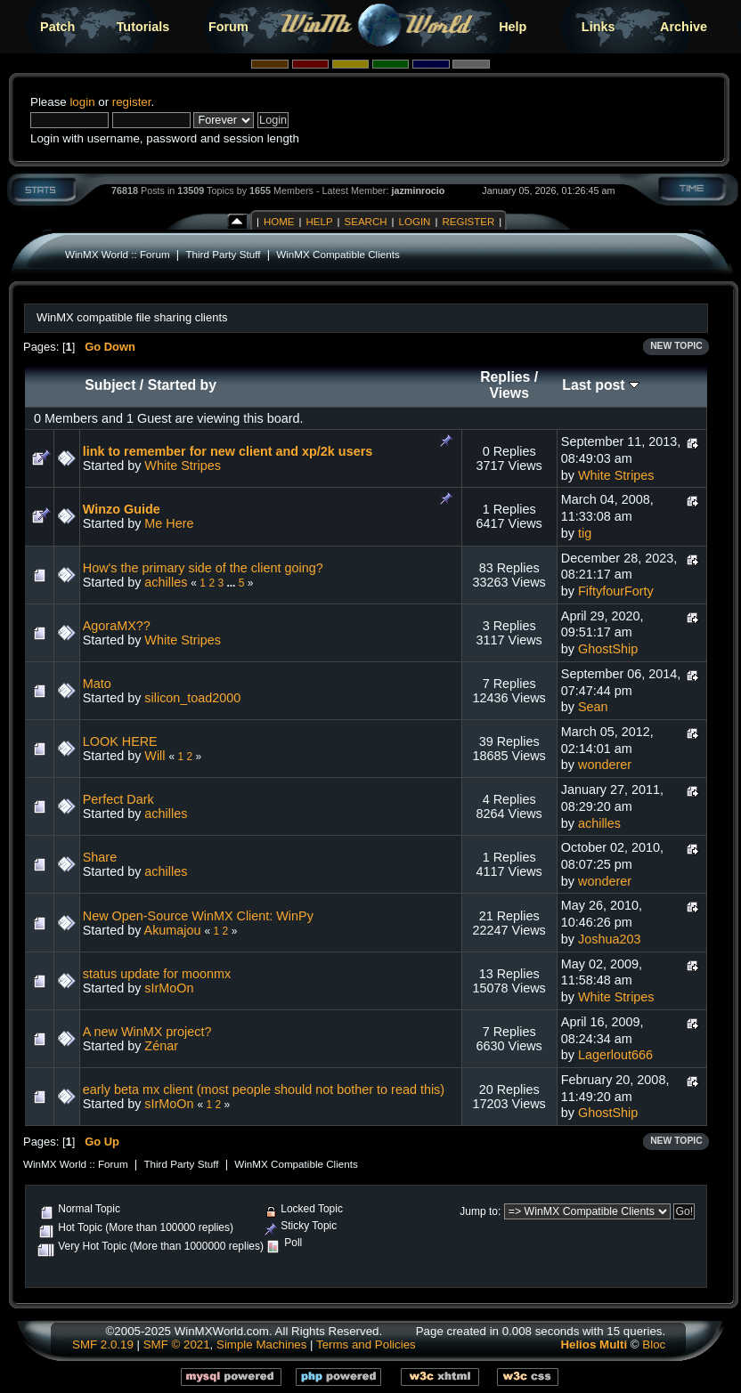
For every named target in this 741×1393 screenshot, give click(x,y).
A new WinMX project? (147, 1032)
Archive (683, 27)
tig (584, 533)
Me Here (168, 523)
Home (279, 221)
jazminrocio (417, 190)
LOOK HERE (120, 741)
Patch (57, 27)
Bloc (653, 1344)
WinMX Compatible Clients (338, 254)
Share (100, 857)
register (131, 102)
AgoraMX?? (117, 626)
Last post (600, 385)
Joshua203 (609, 939)
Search (366, 221)
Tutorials (143, 27)
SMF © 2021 (176, 1344)
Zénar (161, 1046)
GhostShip (608, 649)
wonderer (604, 764)
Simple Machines (261, 1344)
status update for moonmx (157, 974)
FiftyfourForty (616, 591)
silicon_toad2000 (192, 698)
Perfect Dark (118, 799)
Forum (228, 27)
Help (512, 27)
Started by (182, 385)
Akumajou (172, 930)
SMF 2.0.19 (103, 1344)
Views (509, 393)
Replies (505, 377)
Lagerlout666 (615, 1055)
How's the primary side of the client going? (203, 568)
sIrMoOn (168, 988)
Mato (97, 683)
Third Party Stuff (222, 254)
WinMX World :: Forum (117, 254)
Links (598, 27)
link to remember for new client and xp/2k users (228, 451)
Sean (593, 707)
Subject (110, 385)
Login (415, 221)
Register (468, 221)
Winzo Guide (121, 509)
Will (154, 756)
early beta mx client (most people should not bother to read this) (263, 1089)
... (232, 583)
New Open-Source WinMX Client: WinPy (198, 916)
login (81, 102)
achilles (165, 582)
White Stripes (182, 465)
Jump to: (480, 1211)
